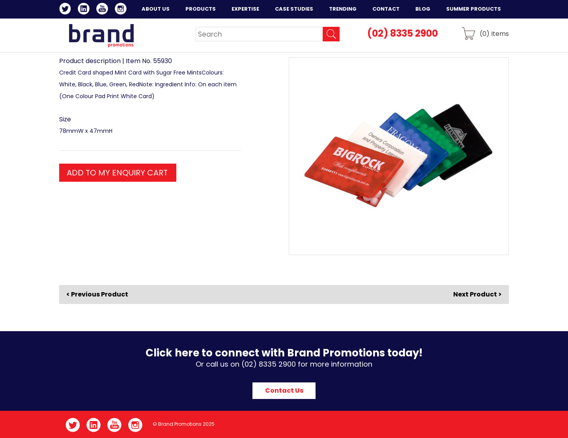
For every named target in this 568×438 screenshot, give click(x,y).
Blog (422, 9)
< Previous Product (97, 294)
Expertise (245, 9)
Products (200, 9)
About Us (156, 9)
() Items (494, 33)
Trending (343, 9)
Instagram (122, 10)
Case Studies (294, 9)
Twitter (66, 10)
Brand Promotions (101, 35)
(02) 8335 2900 (402, 33)
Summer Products (473, 9)
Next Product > (477, 294)
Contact (386, 9)
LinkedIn (85, 10)
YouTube (103, 10)
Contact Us (284, 390)
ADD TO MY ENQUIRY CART (117, 172)
